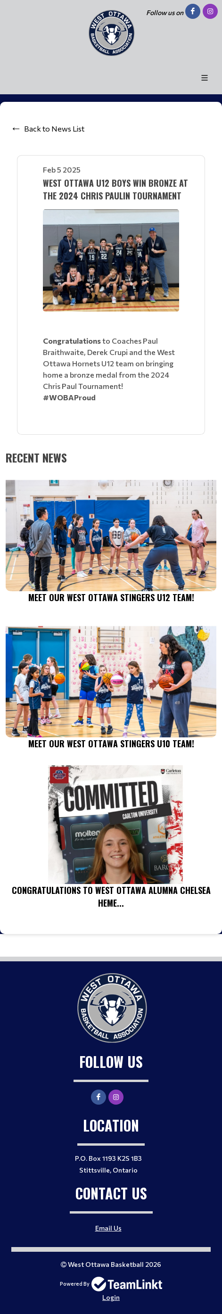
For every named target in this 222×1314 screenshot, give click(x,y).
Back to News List (54, 128)
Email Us (108, 1228)
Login (111, 1297)
